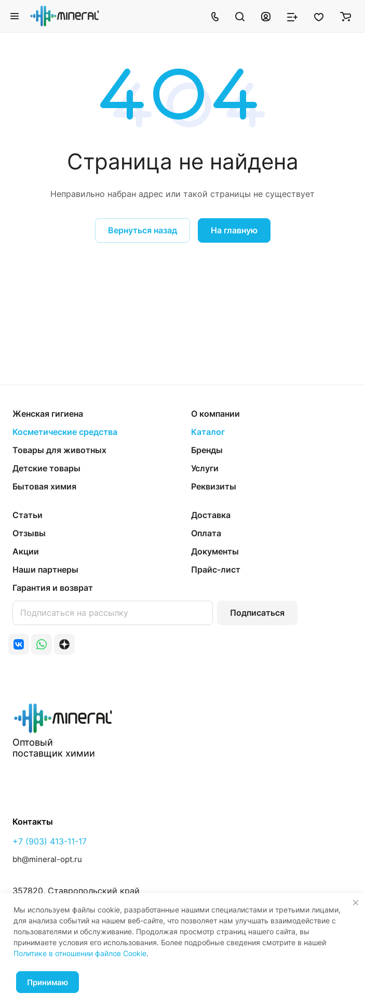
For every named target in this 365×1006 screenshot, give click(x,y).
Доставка (211, 515)
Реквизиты (213, 486)
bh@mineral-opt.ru (47, 859)
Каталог (208, 432)
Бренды (207, 450)
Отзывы (29, 533)
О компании (215, 413)
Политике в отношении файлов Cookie (79, 953)
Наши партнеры (45, 569)
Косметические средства (64, 432)
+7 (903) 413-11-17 (49, 841)
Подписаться (257, 612)
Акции (25, 551)
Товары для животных (59, 450)
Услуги (205, 468)
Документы (215, 551)
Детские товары (46, 468)
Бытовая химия (44, 486)
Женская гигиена (47, 413)
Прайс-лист (215, 569)
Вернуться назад (142, 230)
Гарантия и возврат (52, 588)
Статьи (27, 515)
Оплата (206, 533)
